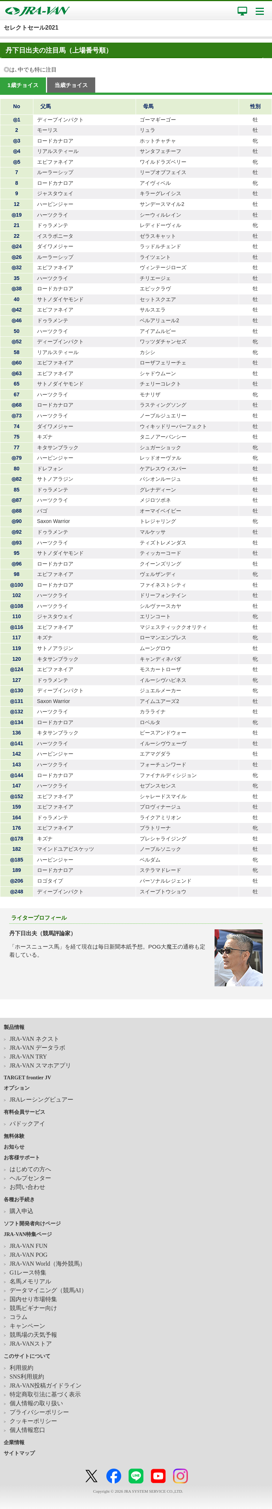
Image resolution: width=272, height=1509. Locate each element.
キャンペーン (27, 1326)
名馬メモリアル (30, 1281)
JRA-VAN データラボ (37, 1048)
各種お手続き (19, 1199)
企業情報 (14, 1442)
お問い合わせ (27, 1187)
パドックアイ (27, 1123)
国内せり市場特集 (33, 1299)
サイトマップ (19, 1453)
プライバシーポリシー (39, 1412)
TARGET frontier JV (27, 1077)
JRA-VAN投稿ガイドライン (46, 1385)
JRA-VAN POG (28, 1255)
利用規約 (21, 1368)
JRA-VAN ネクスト (34, 1039)
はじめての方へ (30, 1169)
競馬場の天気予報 (33, 1335)
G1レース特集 (28, 1272)
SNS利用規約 (27, 1376)
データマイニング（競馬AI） (48, 1290)
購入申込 (21, 1211)
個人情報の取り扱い (36, 1403)
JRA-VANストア (31, 1343)
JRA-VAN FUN (28, 1246)
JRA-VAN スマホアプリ (40, 1065)
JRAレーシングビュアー (41, 1099)
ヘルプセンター (30, 1178)
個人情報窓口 (27, 1430)
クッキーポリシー (33, 1421)
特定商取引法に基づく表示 (45, 1394)
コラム (18, 1317)
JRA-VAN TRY (28, 1056)
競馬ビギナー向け (33, 1308)
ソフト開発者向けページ (32, 1223)
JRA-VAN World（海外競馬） (48, 1263)
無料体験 (14, 1136)
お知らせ (14, 1147)
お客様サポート (22, 1157)
